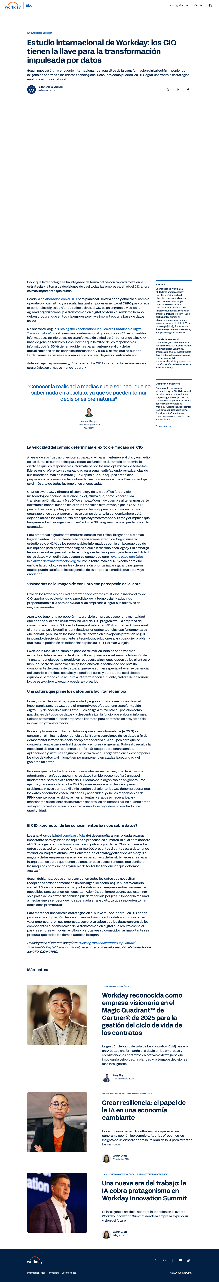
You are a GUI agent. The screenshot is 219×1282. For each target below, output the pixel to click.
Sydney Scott (120, 1155)
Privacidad (53, 1272)
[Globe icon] (210, 5)
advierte (41, 509)
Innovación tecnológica (39, 33)
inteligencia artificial (70, 835)
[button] (168, 89)
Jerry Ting (118, 1075)
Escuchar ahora (163, 426)
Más (197, 5)
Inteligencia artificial (113, 1094)
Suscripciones (69, 1272)
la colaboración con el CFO (57, 299)
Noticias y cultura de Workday (152, 1174)
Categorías (179, 5)
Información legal (36, 1272)
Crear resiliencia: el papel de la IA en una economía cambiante (144, 1110)
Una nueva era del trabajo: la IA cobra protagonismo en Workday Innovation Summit (144, 1191)
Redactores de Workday (50, 87)
